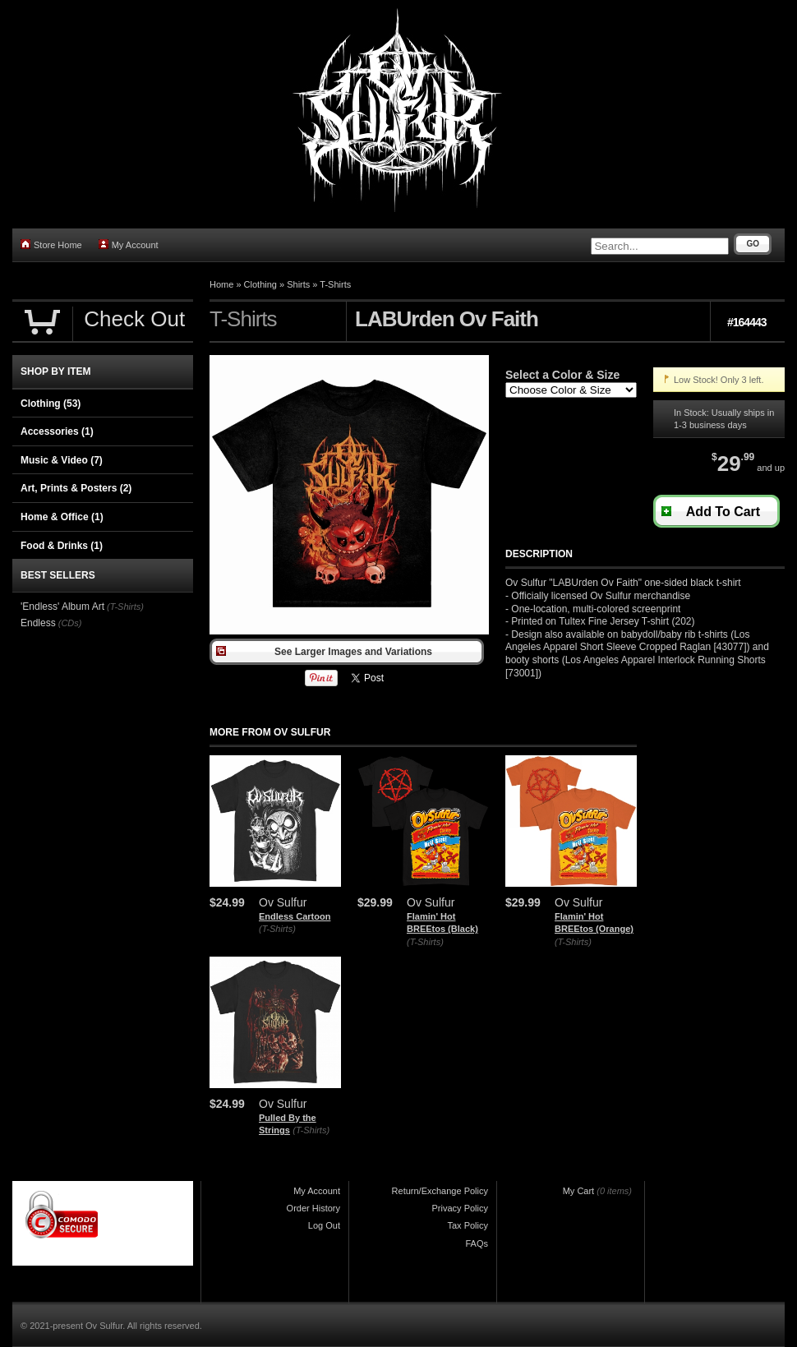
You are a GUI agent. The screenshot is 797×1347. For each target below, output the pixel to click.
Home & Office (62, 517)
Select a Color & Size (562, 374)
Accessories (57, 431)
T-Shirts (335, 284)
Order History (313, 1208)
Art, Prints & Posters (76, 488)
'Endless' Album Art (62, 606)
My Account (129, 244)
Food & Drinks (62, 545)
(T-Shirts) (277, 929)
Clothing (260, 284)
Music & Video (62, 460)
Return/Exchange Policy (440, 1191)
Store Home (51, 244)
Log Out (324, 1225)
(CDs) (70, 623)
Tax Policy (467, 1225)
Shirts (298, 284)
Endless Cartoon (294, 916)
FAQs (476, 1243)
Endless (38, 623)
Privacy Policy (460, 1208)
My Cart (579, 1191)
